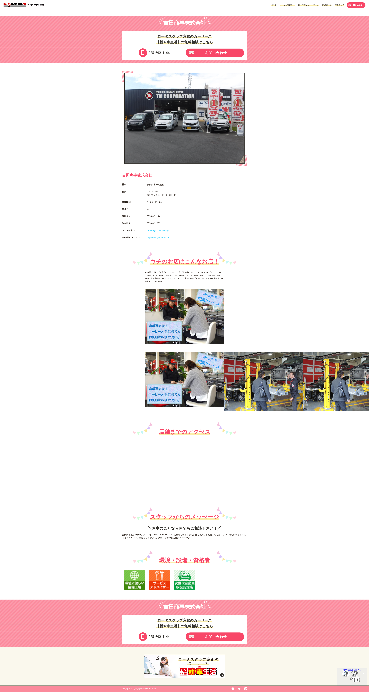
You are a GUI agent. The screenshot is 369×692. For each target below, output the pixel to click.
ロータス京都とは (287, 5)
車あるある (339, 5)
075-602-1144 (159, 53)
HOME (273, 5)
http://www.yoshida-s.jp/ (158, 237)
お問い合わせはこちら (352, 671)
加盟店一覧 (326, 5)
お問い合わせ (357, 5)
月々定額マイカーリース (308, 5)
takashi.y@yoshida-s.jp (158, 230)
